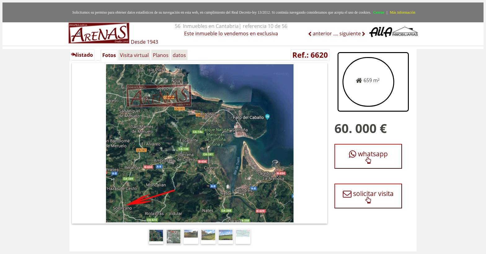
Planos (161, 55)
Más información (402, 12)
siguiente (350, 33)
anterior (321, 33)
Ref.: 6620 (310, 55)
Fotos (109, 55)
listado (82, 54)
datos (179, 55)
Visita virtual (134, 55)
